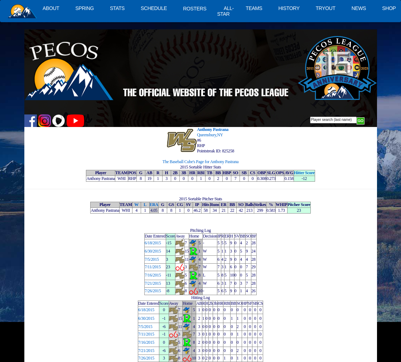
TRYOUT (325, 8)
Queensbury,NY (210, 134)
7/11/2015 (153, 266)
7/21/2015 (153, 283)
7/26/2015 (153, 290)
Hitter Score (304, 172)
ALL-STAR (225, 11)
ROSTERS (194, 8)
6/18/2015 (153, 242)
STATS (117, 8)
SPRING (84, 8)
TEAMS (254, 8)
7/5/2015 (152, 259)
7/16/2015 (153, 275)
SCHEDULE (154, 8)
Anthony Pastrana (212, 129)
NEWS (359, 8)
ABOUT (51, 8)
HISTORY (289, 8)
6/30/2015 (153, 251)
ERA (154, 204)
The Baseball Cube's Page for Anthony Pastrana (201, 161)
